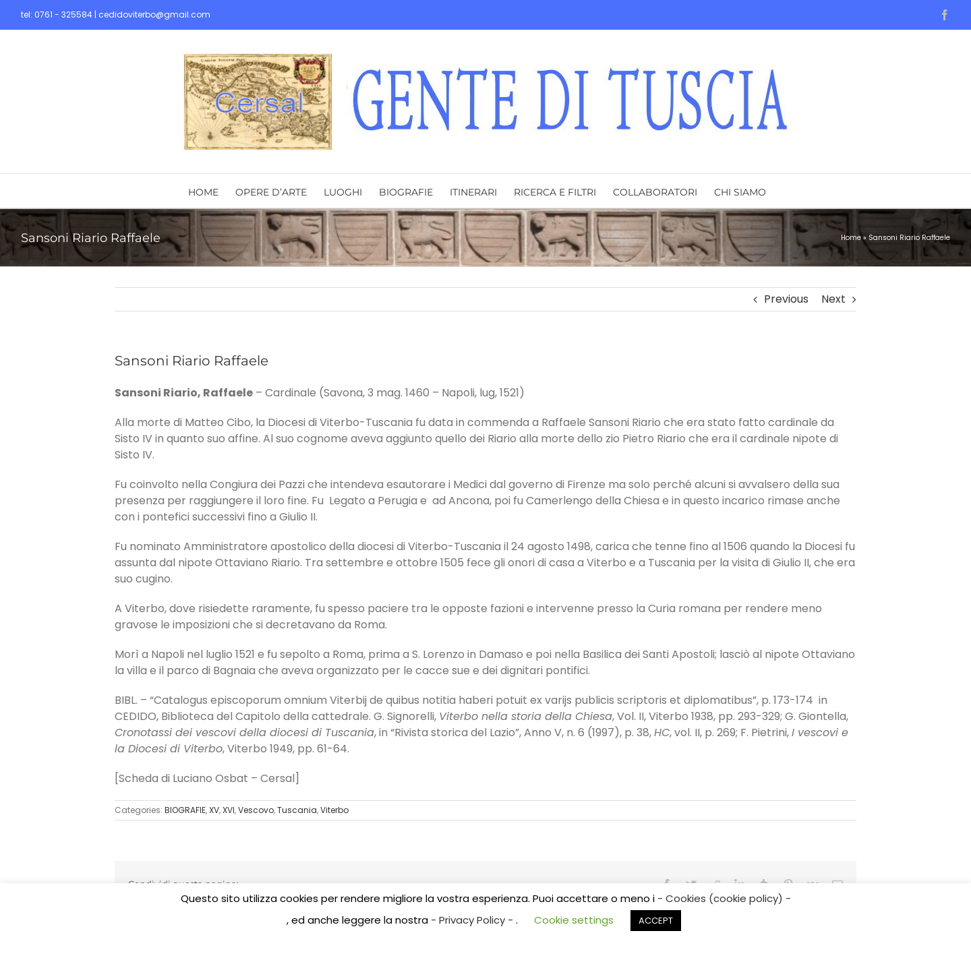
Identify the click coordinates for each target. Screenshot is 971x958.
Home (851, 238)
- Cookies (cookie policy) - (724, 898)
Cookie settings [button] (574, 920)
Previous (786, 299)
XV (214, 810)
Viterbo (334, 810)
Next (833, 299)
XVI (229, 810)
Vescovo (256, 810)
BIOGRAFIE (185, 810)
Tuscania (297, 810)
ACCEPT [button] (656, 920)
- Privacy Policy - (473, 920)
